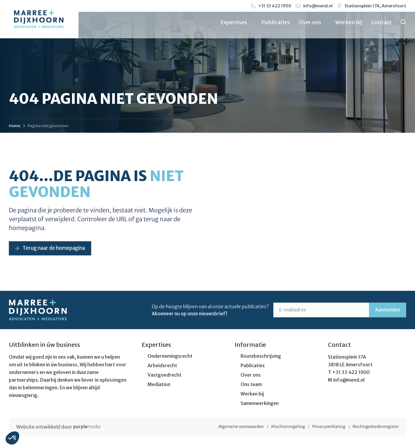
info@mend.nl (349, 380)
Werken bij (348, 22)
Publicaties (275, 22)
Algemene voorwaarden (228, 427)
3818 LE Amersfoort (350, 365)
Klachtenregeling (279, 427)
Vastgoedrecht (165, 375)
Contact (381, 22)
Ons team (251, 385)
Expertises (236, 22)
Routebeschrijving (261, 356)
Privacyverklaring (323, 427)
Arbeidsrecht (162, 366)
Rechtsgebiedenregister (375, 427)
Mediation (159, 385)
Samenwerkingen (260, 403)
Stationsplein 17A (347, 357)
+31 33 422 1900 (351, 373)
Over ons (312, 22)
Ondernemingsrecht (170, 356)
